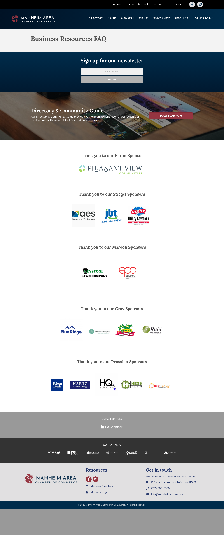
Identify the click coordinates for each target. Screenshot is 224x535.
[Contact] (173, 4)
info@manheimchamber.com (169, 494)
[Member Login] (138, 4)
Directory (96, 18)
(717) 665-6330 (160, 488)
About (112, 18)
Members (127, 18)
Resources (182, 18)
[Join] (158, 4)
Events (144, 18)
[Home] (118, 4)
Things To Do (203, 18)
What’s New (161, 18)
